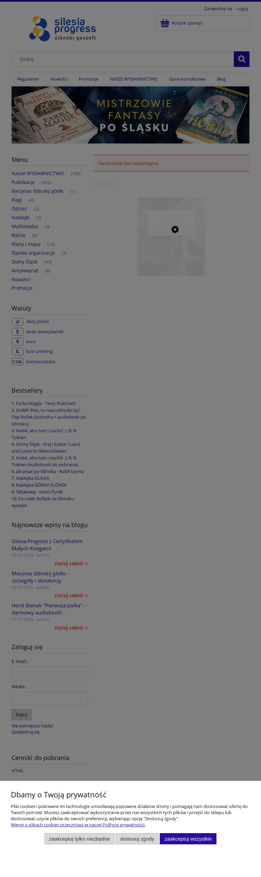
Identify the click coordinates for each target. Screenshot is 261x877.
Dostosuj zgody (137, 839)
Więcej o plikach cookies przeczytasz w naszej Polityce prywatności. (78, 825)
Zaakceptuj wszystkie (188, 839)
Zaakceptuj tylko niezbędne (79, 839)
